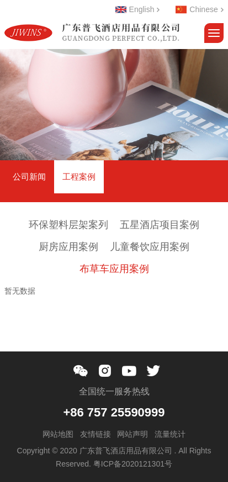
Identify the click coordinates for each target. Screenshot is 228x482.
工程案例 (79, 176)
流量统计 (170, 434)
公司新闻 (29, 176)
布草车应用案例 (114, 268)
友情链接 (95, 434)
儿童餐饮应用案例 (149, 246)
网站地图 (58, 434)
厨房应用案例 (68, 246)
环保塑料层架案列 (68, 224)
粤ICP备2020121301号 (132, 463)
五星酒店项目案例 (159, 224)
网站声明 (132, 434)
